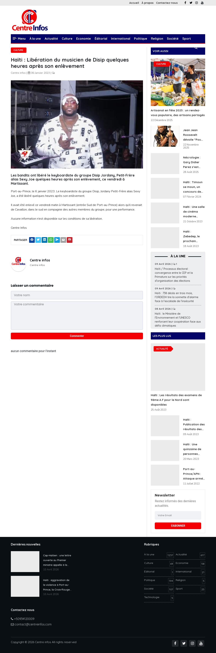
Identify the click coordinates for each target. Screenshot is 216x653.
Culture (67, 38)
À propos (147, 3)
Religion (157, 38)
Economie (83, 38)
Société (173, 38)
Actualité (51, 38)
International (120, 38)
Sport (186, 38)
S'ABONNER (178, 525)
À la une (35, 38)
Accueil (134, 3)
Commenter (77, 335)
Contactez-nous (167, 3)
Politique (140, 38)
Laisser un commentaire (32, 285)
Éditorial (101, 38)
